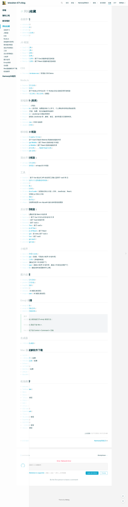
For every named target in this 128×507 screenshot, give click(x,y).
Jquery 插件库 (43, 127)
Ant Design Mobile (44, 148)
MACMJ (41, 371)
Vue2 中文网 (42, 50)
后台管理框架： (9, 54)
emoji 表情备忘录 (44, 311)
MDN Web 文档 (43, 35)
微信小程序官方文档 (45, 256)
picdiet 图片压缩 (43, 285)
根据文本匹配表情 (44, 313)
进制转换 (41, 185)
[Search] (54, 3)
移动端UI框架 (8, 45)
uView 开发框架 (43, 168)
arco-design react (44, 242)
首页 (67, 3)
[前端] (73, 3)
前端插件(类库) (9, 42)
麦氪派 (40, 374)
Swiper (40, 114)
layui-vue (41, 220)
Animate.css (42, 125)
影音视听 (103, 3)
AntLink (40, 389)
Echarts (40, 108)
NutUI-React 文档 (44, 153)
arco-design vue (43, 244)
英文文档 (55, 96)
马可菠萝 (41, 369)
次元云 (40, 408)
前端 (72, 3)
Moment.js (42, 116)
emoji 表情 (41, 308)
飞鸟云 (40, 400)
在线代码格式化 (43, 202)
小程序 (6, 57)
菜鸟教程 (41, 32)
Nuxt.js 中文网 (43, 61)
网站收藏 (6, 26)
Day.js (40, 119)
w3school (41, 27)
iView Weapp (42, 267)
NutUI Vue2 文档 (60, 150)
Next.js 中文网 (43, 64)
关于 (115, 3)
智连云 (40, 397)
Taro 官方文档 (43, 262)
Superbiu (41, 422)
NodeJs (6, 39)
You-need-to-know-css (46, 76)
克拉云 (40, 430)
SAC (39, 405)
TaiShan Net (42, 392)
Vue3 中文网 (42, 53)
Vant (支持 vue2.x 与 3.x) (46, 139)
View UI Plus (42, 239)
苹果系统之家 (43, 363)
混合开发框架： (9, 48)
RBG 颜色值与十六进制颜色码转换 (50, 183)
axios (39, 122)
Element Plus (42, 228)
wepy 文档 (41, 270)
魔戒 (39, 394)
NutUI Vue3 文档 (44, 150)
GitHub (122, 3)
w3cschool (41, 30)
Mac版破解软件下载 (10, 68)
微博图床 (41, 290)
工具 (5, 51)
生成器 (6, 65)
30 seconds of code (45, 194)
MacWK (40, 377)
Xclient (40, 366)
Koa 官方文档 (42, 91)
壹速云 (40, 403)
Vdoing (82, 502)
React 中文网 (42, 55)
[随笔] (95, 3)
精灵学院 (41, 425)
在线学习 (7, 30)
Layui (40, 217)
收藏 (109, 3)
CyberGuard (42, 414)
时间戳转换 (42, 188)
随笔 (94, 3)
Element (41, 225)
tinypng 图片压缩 (44, 282)
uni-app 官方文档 (44, 165)
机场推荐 (7, 71)
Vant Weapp (42, 259)
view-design (42, 236)
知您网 (40, 358)
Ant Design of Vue (44, 231)
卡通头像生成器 (43, 346)
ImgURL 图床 (42, 288)
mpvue (40, 265)
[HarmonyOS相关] (84, 3)
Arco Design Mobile (45, 145)
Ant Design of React (45, 233)
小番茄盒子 (42, 360)
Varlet (40, 142)
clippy (40, 205)
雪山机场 (41, 419)
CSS (5, 36)
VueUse (40, 180)
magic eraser (42, 296)
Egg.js (40, 93)
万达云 (40, 417)
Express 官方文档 (44, 88)
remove (40, 293)
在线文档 (41, 38)
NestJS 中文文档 (44, 96)
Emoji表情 (7, 62)
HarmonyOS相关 (83, 3)
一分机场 (41, 428)
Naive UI (41, 222)
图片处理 (7, 60)
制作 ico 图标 (42, 199)
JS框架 (6, 33)
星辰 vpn (41, 411)
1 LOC (40, 197)
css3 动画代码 (43, 191)
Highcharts (42, 111)
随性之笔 (6, 16)
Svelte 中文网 (42, 58)
